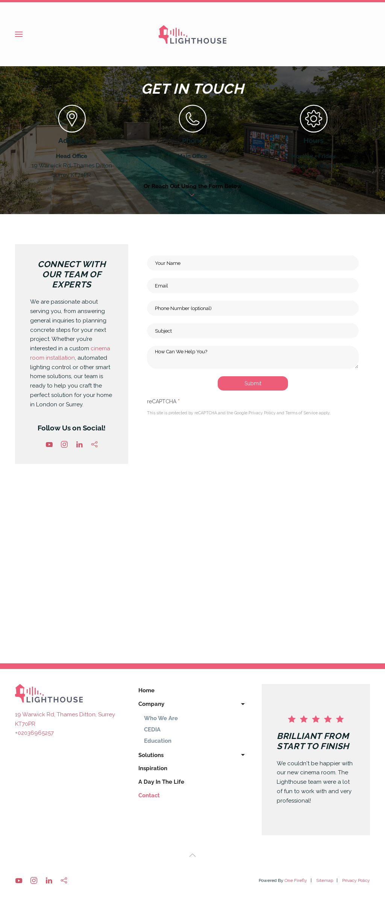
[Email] (253, 285)
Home (146, 690)
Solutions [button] (192, 755)
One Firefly (296, 880)
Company (192, 704)
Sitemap (324, 880)
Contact (149, 795)
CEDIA (152, 729)
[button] (19, 34)
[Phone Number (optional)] (253, 308)
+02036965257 (34, 733)
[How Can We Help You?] (253, 357)
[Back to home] (192, 34)
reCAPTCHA (163, 401)
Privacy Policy (262, 413)
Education (157, 740)
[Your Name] (253, 263)
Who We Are (161, 718)
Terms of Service (301, 413)
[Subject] (253, 330)
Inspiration (152, 768)
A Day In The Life (161, 781)
